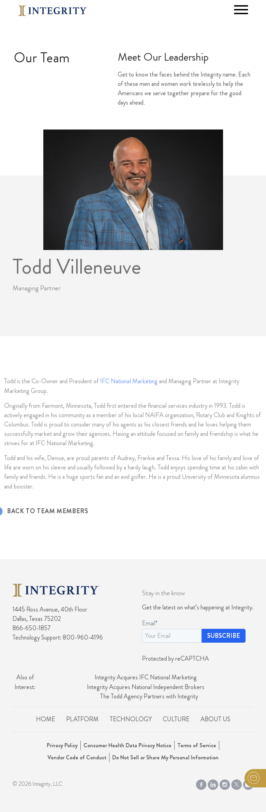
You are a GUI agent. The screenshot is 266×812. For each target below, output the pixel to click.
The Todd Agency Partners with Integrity (149, 696)
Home (45, 719)
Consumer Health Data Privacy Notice (127, 745)
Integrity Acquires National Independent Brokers (145, 686)
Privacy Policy (62, 745)
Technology (131, 719)
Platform (82, 719)
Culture (176, 719)
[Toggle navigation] (241, 10)
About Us (215, 719)
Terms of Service (196, 745)
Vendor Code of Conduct (76, 757)
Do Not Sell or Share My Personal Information (165, 757)
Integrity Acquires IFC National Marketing (146, 677)
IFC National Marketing (129, 396)
